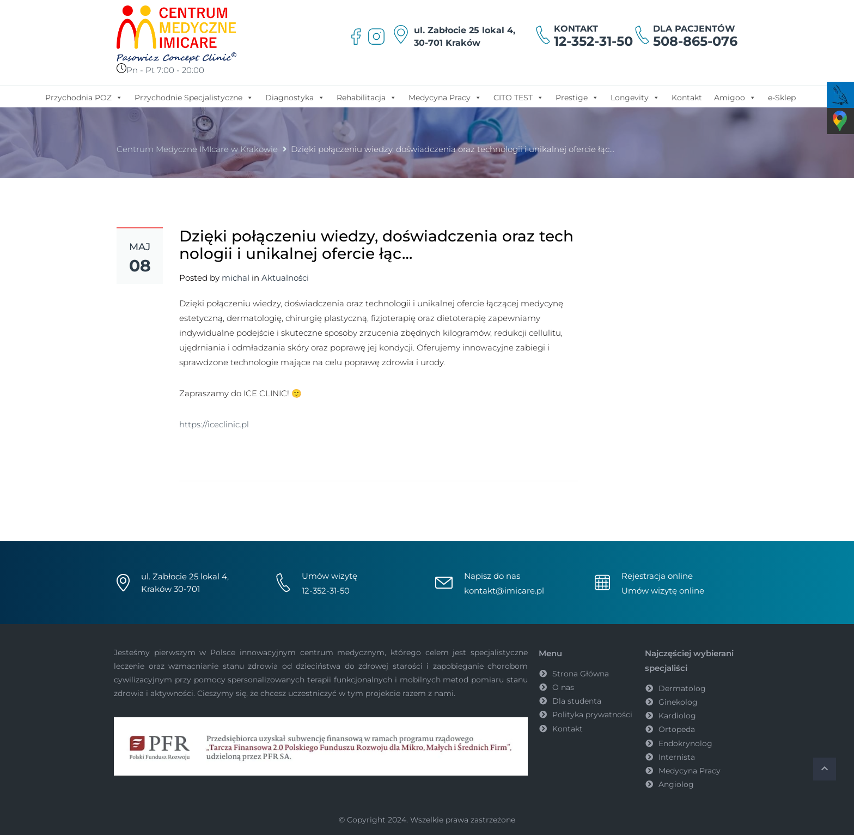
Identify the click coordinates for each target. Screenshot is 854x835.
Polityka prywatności (592, 714)
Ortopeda (676, 729)
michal (235, 278)
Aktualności (285, 278)
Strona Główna (580, 674)
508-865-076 (695, 41)
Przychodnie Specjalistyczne (194, 97)
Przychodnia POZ (84, 97)
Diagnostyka (295, 97)
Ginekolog (678, 702)
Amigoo (735, 97)
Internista (676, 757)
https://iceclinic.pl (214, 424)
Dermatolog (682, 688)
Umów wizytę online (662, 590)
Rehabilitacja (366, 97)
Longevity (635, 97)
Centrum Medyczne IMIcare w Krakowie (197, 149)
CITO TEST (518, 97)
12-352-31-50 (593, 41)
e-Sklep (782, 97)
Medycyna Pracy (444, 97)
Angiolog (676, 784)
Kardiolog (677, 716)
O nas (563, 687)
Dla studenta (576, 701)
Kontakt (687, 97)
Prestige (577, 97)
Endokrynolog (685, 743)
